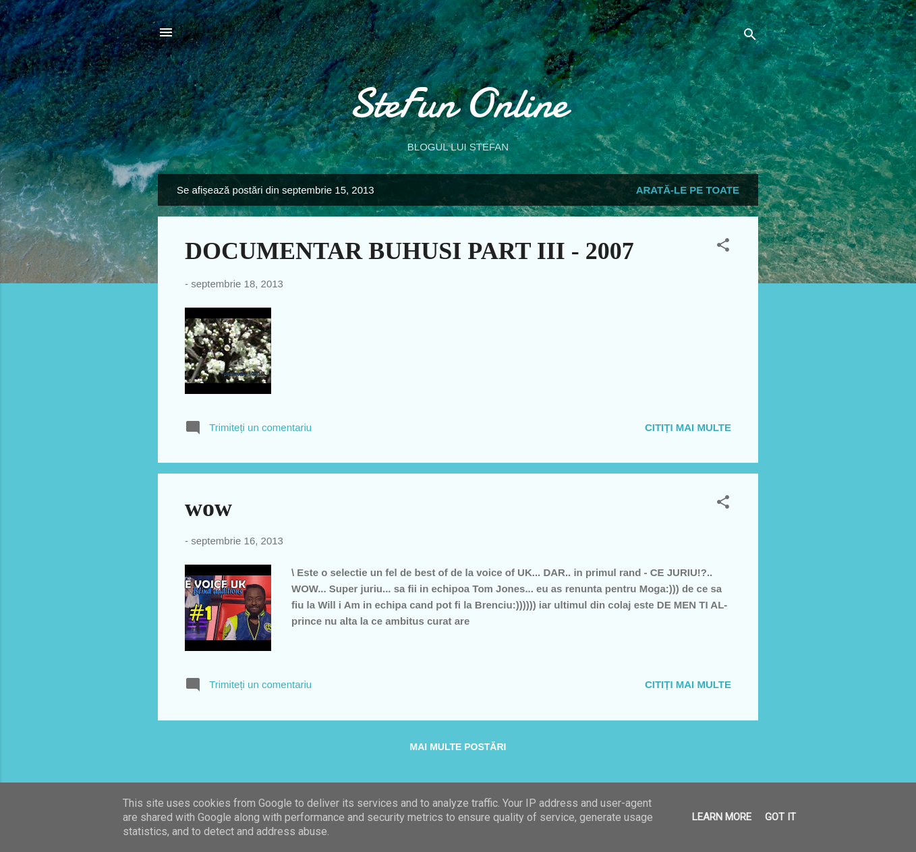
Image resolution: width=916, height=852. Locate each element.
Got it (780, 817)
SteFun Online (458, 103)
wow (208, 507)
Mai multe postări (458, 746)
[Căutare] (750, 36)
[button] (723, 247)
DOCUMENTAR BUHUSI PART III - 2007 (409, 250)
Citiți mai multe (688, 427)
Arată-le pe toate (687, 190)
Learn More (721, 817)
